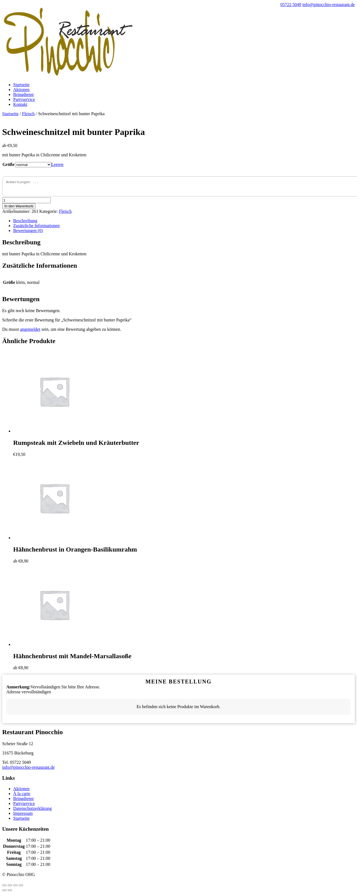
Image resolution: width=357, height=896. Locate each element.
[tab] (184, 223)
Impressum (23, 815)
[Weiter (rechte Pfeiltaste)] (10, 893)
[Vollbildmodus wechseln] (15, 888)
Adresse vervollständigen (28, 694)
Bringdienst (23, 94)
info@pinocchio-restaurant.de (28, 769)
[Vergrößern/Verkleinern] (21, 888)
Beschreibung (25, 223)
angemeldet (30, 331)
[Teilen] (10, 888)
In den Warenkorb (18, 209)
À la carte (21, 796)
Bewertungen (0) (28, 233)
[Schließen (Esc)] (4, 888)
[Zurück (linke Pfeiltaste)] (4, 893)
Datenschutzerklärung (32, 811)
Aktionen (21, 89)
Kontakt (20, 104)
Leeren (57, 164)
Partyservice (24, 99)
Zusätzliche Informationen (36, 228)
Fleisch (28, 113)
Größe (8, 164)
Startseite (21, 84)
